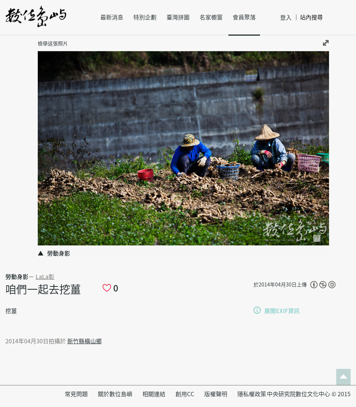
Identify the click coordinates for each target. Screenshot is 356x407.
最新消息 (111, 17)
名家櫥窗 (211, 17)
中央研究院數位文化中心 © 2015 (309, 394)
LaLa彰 (45, 277)
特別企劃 (144, 17)
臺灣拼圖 (178, 17)
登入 (286, 18)
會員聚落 (244, 17)
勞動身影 (16, 277)
